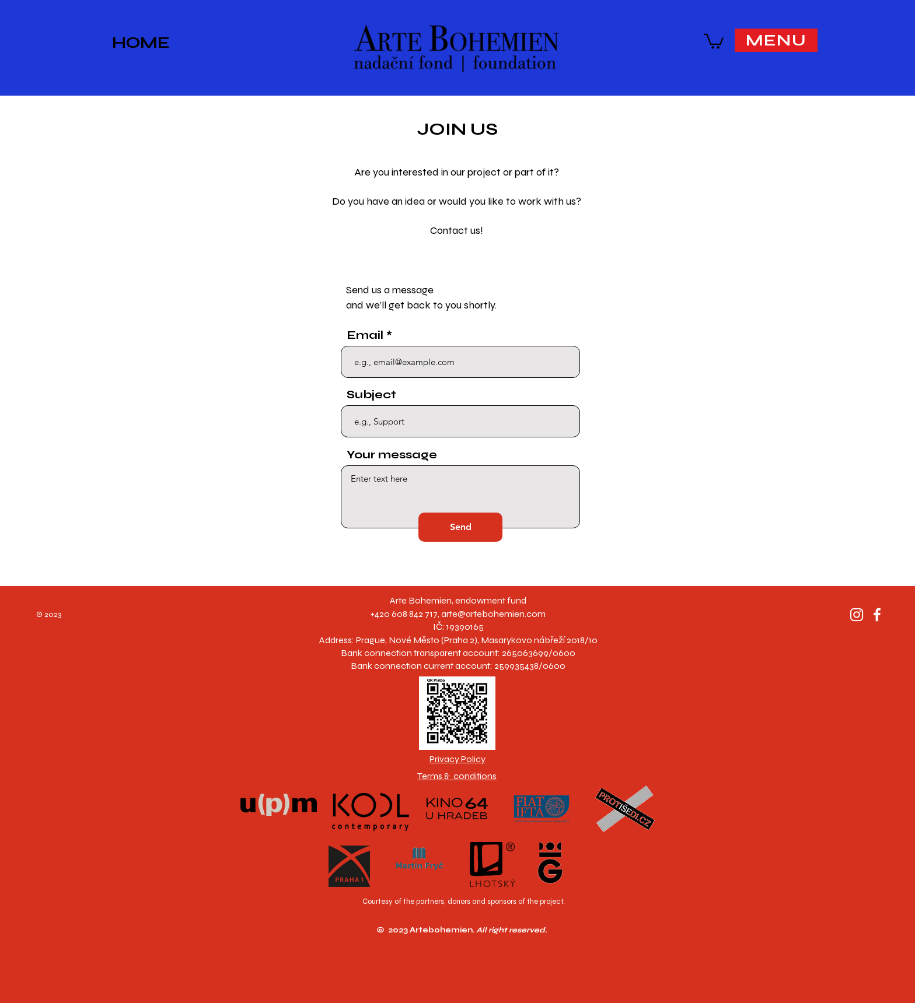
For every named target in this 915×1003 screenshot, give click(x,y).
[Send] (460, 527)
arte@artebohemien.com (493, 613)
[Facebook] (877, 614)
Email (365, 335)
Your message (392, 455)
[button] (714, 40)
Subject (371, 395)
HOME (141, 42)
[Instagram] (856, 614)
